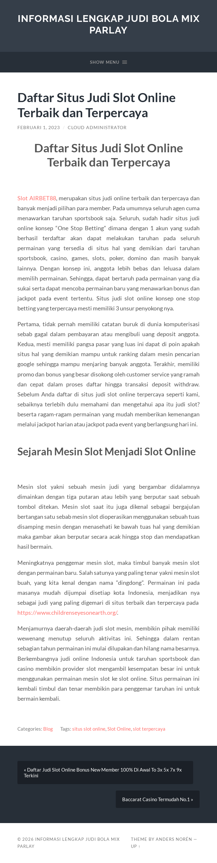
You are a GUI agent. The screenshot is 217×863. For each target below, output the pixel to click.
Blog (48, 729)
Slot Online (119, 729)
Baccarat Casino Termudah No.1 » (157, 799)
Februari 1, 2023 (38, 127)
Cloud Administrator (97, 127)
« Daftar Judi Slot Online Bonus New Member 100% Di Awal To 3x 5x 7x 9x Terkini (103, 772)
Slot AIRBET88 (36, 198)
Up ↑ (136, 846)
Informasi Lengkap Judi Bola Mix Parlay (109, 24)
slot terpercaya (149, 729)
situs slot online (88, 729)
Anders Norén (174, 839)
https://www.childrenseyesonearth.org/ (67, 612)
